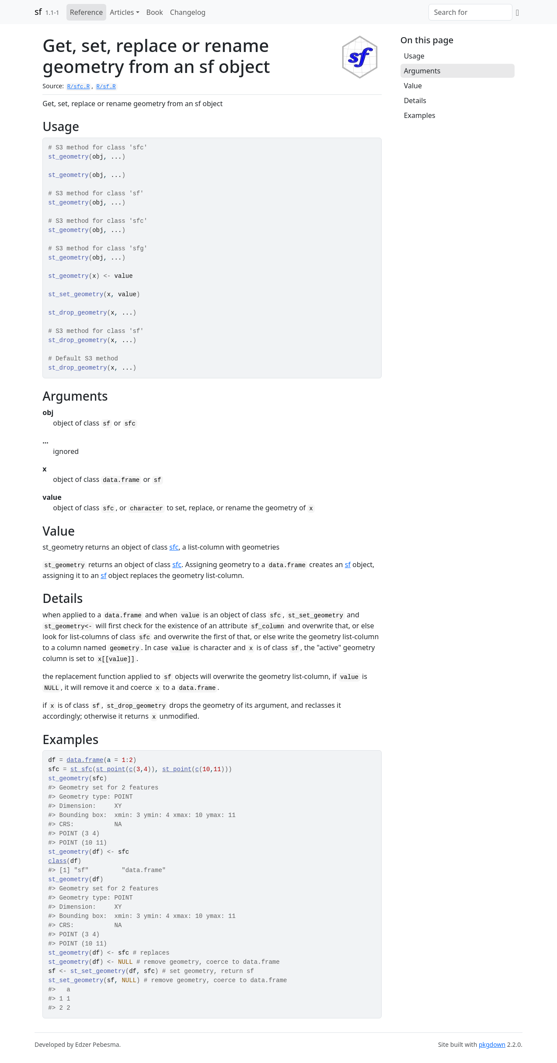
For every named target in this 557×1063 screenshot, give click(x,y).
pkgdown (492, 1044)
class (57, 861)
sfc (173, 547)
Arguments (422, 71)
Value (413, 85)
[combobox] (470, 12)
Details (415, 100)
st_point (110, 769)
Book (154, 12)
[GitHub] (517, 12)
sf (38, 11)
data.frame (84, 760)
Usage (414, 56)
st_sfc (81, 769)
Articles (122, 12)
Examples (419, 115)
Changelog (187, 12)
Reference (86, 12)
